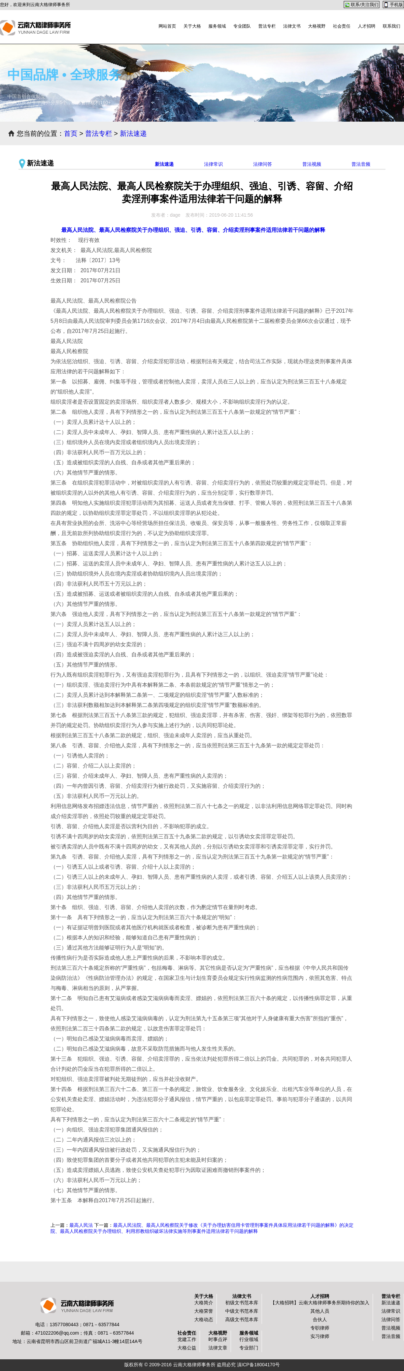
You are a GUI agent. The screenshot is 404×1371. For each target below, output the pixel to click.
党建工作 (186, 1339)
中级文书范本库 (241, 1311)
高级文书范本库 (241, 1319)
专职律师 (319, 1328)
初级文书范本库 (241, 1302)
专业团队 (242, 26)
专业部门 (248, 1347)
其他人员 (319, 1311)
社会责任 (341, 26)
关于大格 (192, 26)
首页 (70, 133)
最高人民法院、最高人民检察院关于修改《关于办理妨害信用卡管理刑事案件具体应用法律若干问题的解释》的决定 (233, 1225)
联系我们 (391, 26)
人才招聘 (366, 26)
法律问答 (262, 164)
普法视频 (311, 164)
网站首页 (167, 26)
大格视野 (317, 26)
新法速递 (133, 133)
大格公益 (186, 1347)
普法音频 (360, 164)
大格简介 (203, 1302)
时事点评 (217, 1339)
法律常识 (213, 164)
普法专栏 (267, 26)
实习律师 (319, 1336)
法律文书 (292, 26)
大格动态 (203, 1319)
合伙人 (320, 1319)
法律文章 (217, 1347)
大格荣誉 (203, 1311)
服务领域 (217, 26)
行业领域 (248, 1339)
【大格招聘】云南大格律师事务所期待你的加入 (319, 1302)
